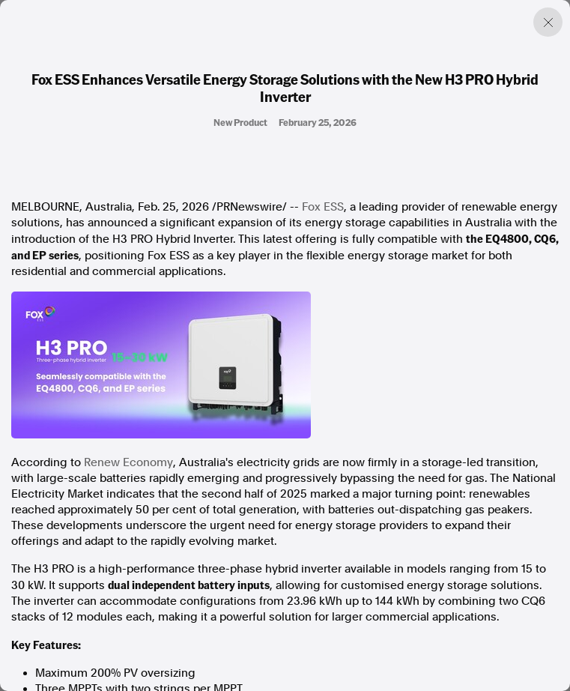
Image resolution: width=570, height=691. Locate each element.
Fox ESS (323, 207)
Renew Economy (128, 462)
